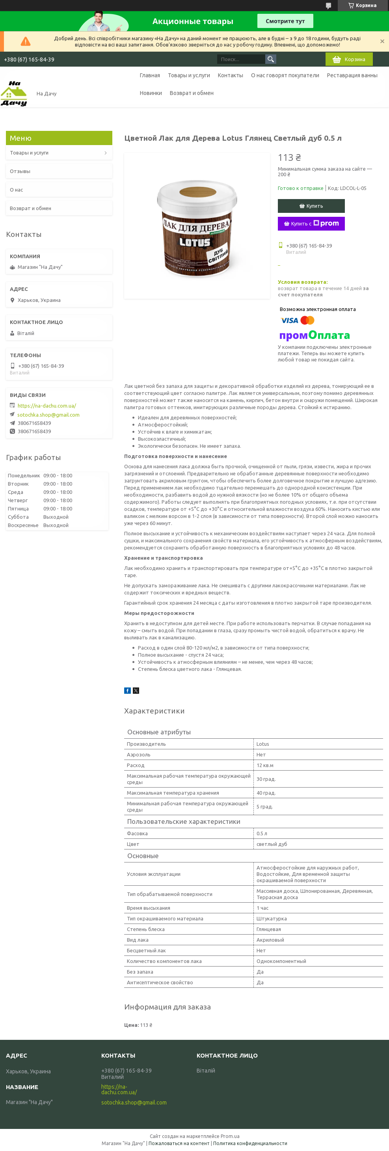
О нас (16, 189)
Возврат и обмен (192, 93)
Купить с (315, 223)
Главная (150, 75)
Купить (315, 206)
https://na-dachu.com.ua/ (47, 405)
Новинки (151, 93)
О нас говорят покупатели (285, 75)
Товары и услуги (189, 75)
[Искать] (270, 59)
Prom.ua (230, 1136)
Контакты (230, 75)
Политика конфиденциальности (250, 1143)
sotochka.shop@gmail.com (48, 414)
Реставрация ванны (352, 75)
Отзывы (20, 171)
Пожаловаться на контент (179, 1143)
